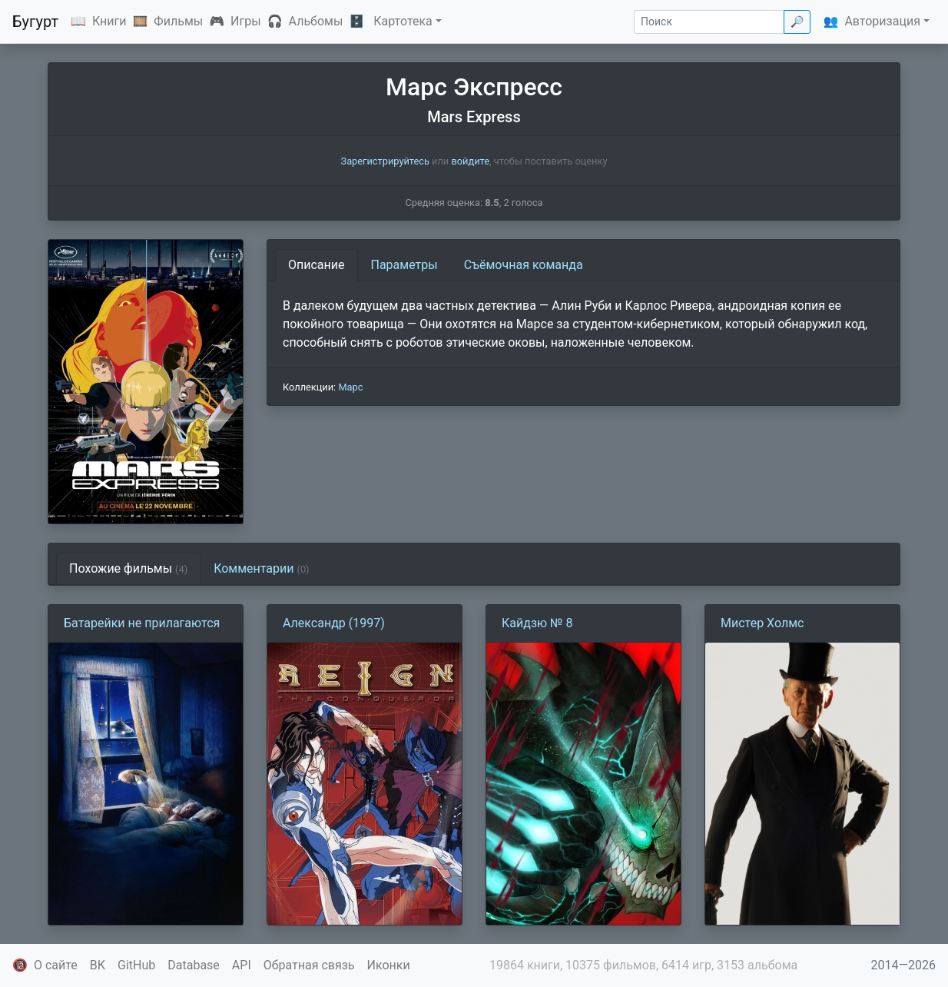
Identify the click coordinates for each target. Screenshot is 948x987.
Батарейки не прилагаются (142, 623)
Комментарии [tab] (261, 568)
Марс (350, 387)
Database (193, 965)
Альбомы (316, 21)
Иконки (388, 965)
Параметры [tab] (404, 265)
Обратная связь (309, 965)
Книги (109, 21)
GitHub (136, 965)
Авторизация (882, 21)
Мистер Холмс (762, 623)
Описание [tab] (316, 265)
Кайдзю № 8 (537, 623)
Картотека (403, 21)
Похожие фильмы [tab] (128, 568)
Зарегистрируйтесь (385, 161)
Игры (245, 21)
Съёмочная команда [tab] (523, 265)
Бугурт (35, 21)
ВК (97, 965)
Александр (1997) (334, 623)
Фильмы (178, 21)
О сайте (56, 965)
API (241, 965)
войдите (470, 161)
